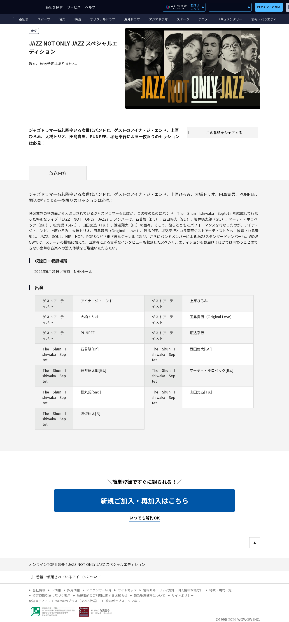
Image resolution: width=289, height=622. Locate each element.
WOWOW (19, 7)
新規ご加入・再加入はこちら (144, 500)
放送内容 (57, 173)
